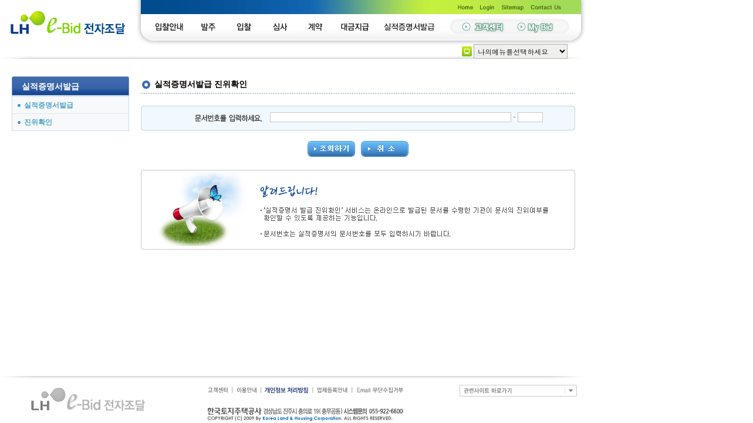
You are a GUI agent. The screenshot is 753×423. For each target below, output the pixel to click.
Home (464, 6)
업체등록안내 (333, 390)
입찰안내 (171, 27)
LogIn (487, 6)
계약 (319, 27)
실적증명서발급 (410, 27)
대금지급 (360, 27)
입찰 (247, 27)
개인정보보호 (287, 390)
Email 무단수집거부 (378, 390)
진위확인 (38, 122)
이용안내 (246, 390)
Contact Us (548, 6)
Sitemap (513, 6)
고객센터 (218, 390)
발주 (207, 27)
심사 (286, 27)
